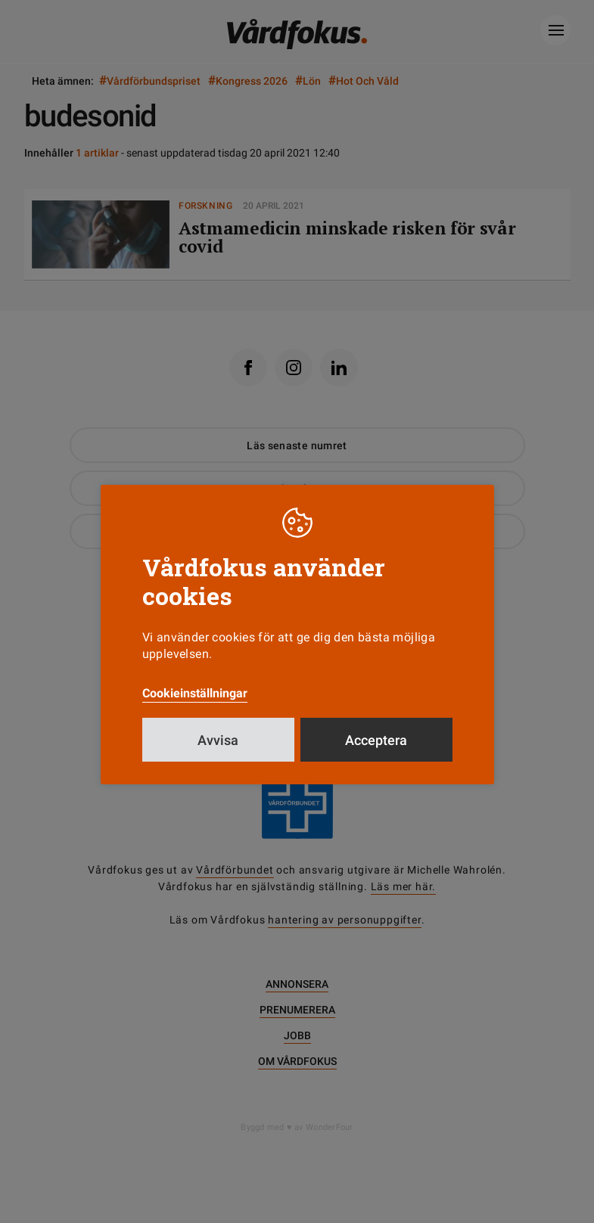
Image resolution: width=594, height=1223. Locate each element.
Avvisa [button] (217, 740)
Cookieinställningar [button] (194, 693)
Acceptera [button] (376, 740)
